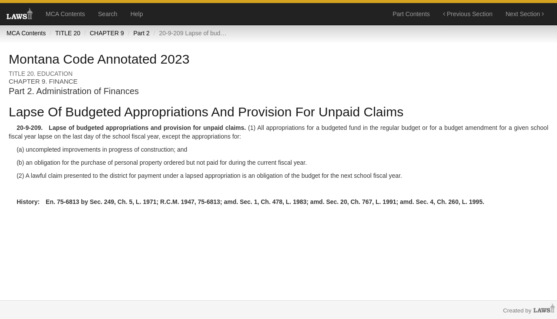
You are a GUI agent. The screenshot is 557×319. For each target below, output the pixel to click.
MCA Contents (65, 13)
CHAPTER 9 (107, 33)
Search (107, 13)
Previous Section (468, 13)
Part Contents (411, 13)
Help (137, 13)
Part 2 (141, 33)
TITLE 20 (68, 33)
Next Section (525, 13)
